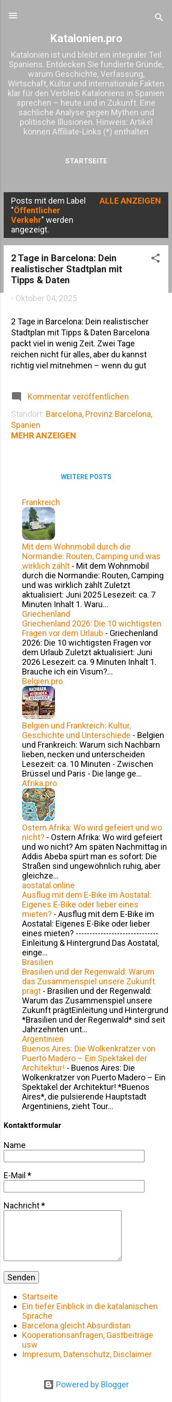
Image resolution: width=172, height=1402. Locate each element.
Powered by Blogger (86, 1384)
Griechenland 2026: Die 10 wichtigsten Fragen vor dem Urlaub (91, 628)
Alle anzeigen (130, 200)
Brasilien (37, 962)
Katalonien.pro (86, 38)
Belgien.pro (42, 681)
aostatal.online (48, 885)
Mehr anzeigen (43, 435)
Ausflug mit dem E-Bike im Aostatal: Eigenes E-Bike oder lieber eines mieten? (86, 904)
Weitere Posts (86, 476)
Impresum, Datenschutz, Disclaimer (87, 1354)
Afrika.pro (39, 783)
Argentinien (43, 1039)
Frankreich (41, 502)
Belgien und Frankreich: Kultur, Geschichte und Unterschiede (76, 730)
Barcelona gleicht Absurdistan (76, 1325)
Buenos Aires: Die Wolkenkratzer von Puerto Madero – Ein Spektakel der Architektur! (88, 1058)
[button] (155, 259)
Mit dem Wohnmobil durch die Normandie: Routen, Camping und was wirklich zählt (91, 556)
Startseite (86, 161)
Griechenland (46, 614)
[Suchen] (159, 18)
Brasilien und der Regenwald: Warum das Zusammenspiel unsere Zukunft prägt (88, 981)
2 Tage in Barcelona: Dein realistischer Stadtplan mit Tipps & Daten (66, 269)
